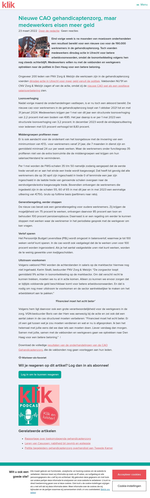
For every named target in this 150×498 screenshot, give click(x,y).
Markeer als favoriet (32, 357)
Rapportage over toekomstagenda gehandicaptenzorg (58, 438)
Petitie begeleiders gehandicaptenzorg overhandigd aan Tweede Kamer (69, 448)
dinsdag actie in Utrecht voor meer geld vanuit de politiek (64, 81)
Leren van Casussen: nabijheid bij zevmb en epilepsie (58, 443)
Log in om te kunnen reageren (40, 374)
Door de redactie (49, 31)
